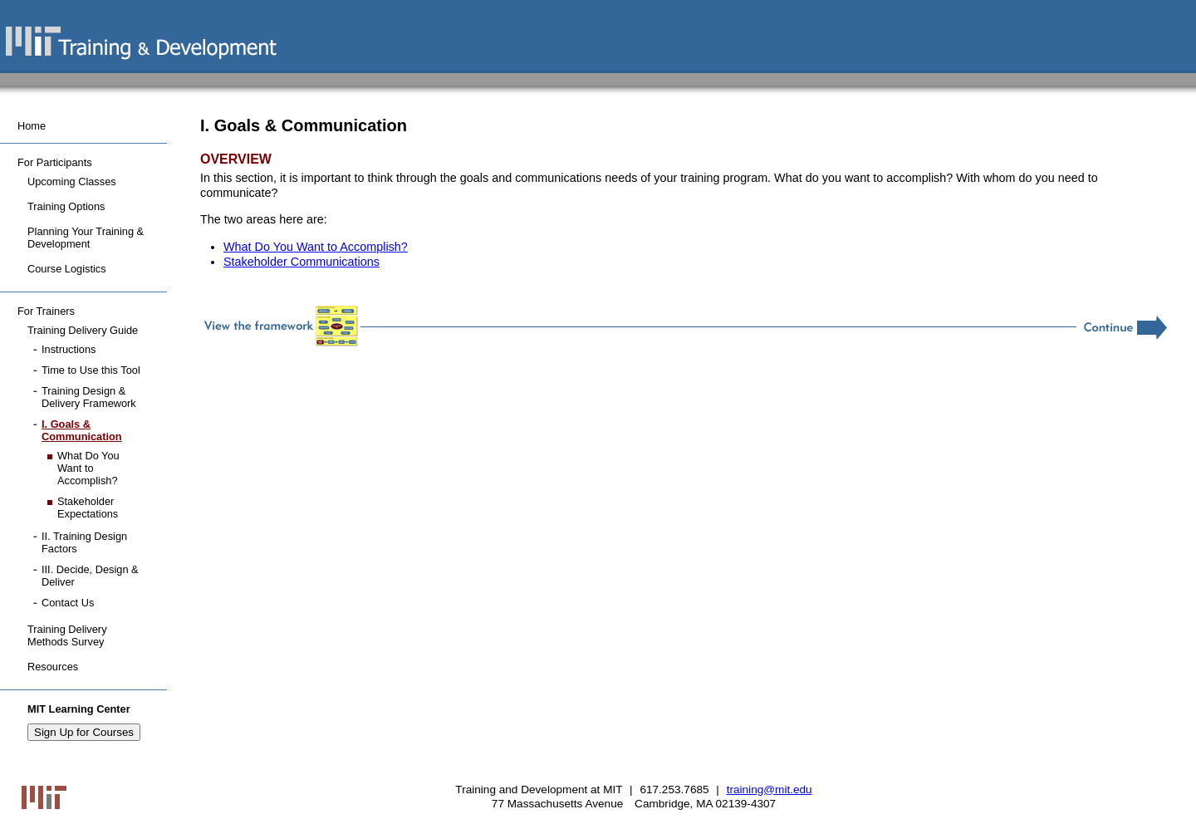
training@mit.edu (769, 789)
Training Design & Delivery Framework (89, 397)
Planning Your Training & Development (85, 237)
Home (31, 126)
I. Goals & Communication (82, 430)
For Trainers (46, 311)
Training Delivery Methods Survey (67, 635)
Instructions (69, 349)
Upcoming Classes (71, 181)
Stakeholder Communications (301, 261)
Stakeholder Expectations (87, 507)
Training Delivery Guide (82, 330)
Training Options (66, 206)
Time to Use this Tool (91, 370)
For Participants (54, 162)
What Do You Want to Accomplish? (315, 246)
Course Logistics (66, 268)
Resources (52, 666)
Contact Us (68, 602)
